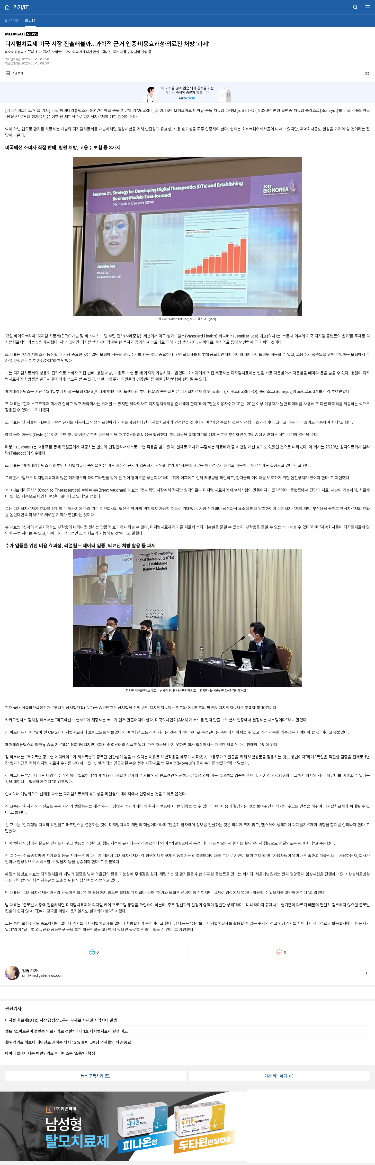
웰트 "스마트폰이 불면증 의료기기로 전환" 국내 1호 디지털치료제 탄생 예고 (66, 1031)
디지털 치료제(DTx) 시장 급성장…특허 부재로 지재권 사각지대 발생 (61, 1020)
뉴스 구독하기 (96, 1076)
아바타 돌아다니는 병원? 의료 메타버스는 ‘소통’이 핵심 (50, 1053)
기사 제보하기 (279, 1076)
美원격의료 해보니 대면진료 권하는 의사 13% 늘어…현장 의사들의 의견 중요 (68, 1042)
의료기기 (12, 20)
